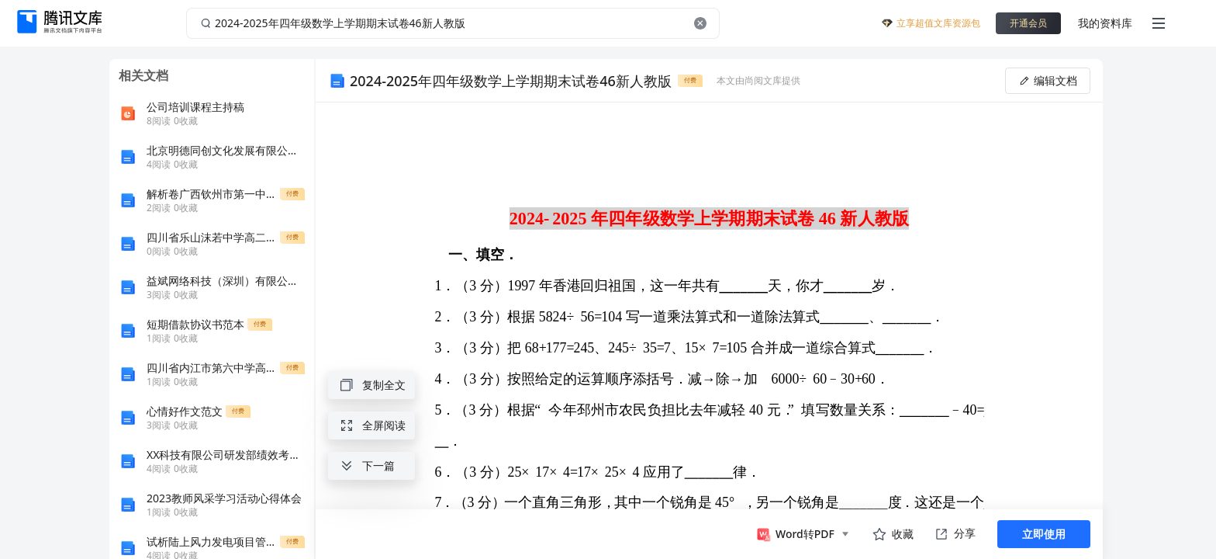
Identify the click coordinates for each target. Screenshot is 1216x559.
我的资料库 (1105, 23)
